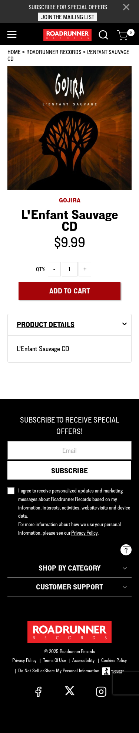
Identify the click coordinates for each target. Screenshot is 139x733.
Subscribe (69, 471)
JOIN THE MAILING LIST (67, 17)
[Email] (69, 450)
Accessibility (83, 660)
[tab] (69, 325)
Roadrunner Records (54, 52)
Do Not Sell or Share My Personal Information (58, 670)
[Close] (126, 7)
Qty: (40, 269)
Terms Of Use (54, 660)
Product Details (46, 324)
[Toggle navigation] (12, 34)
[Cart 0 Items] (122, 35)
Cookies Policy (114, 660)
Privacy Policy (24, 660)
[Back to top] (126, 549)
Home (14, 52)
